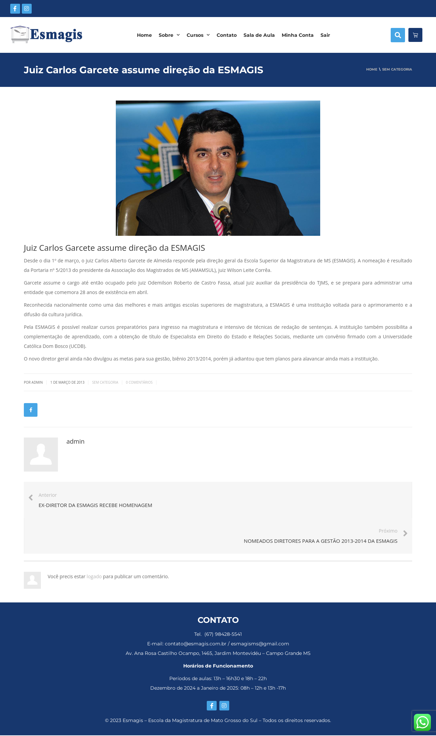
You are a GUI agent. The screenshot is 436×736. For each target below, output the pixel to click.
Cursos (198, 35)
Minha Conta (298, 35)
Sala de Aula (259, 35)
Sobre (169, 35)
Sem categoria (105, 382)
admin (75, 441)
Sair (325, 35)
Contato (227, 35)
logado (95, 576)
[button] (398, 35)
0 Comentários (139, 382)
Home (144, 35)
